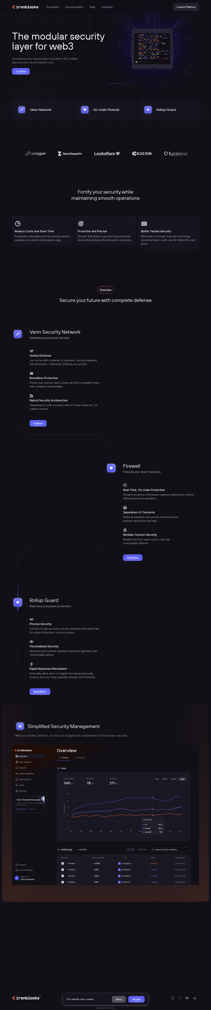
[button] (119, 999)
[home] (25, 7)
